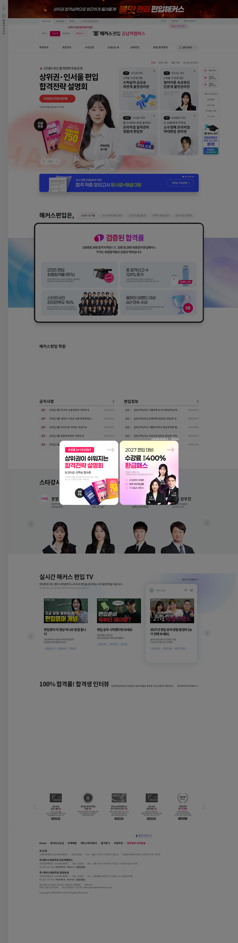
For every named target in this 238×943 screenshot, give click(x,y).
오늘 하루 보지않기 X (159, 439)
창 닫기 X (174, 439)
